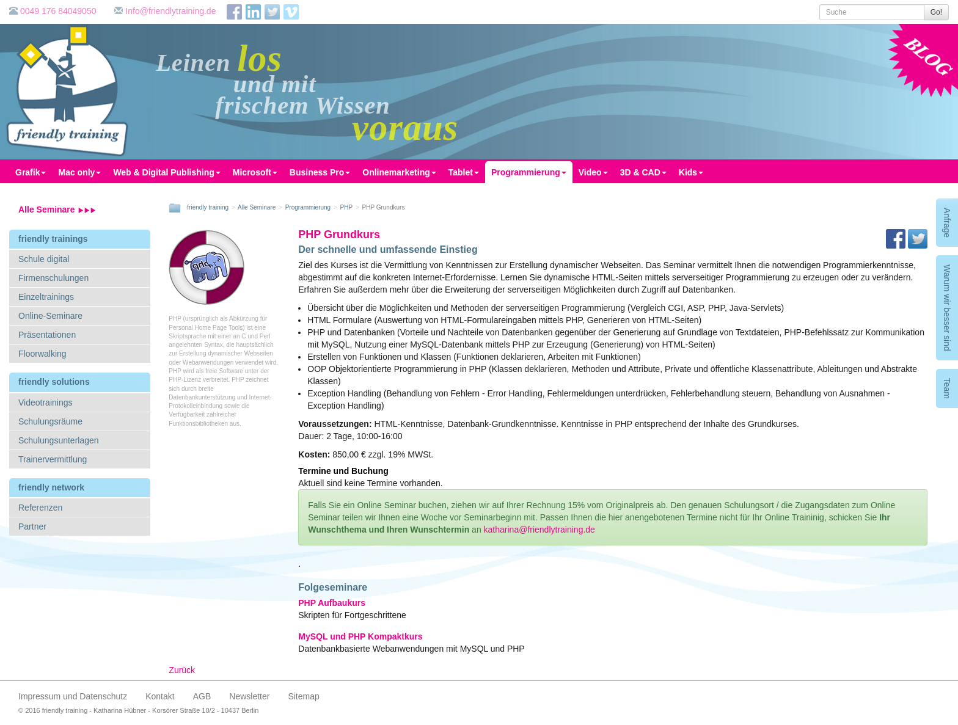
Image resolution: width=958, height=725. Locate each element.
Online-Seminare (50, 316)
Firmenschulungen (53, 278)
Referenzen (40, 507)
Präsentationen (47, 335)
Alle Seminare (57, 209)
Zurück (182, 670)
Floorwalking (42, 354)
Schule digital (43, 259)
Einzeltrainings (46, 297)
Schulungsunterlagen (58, 440)
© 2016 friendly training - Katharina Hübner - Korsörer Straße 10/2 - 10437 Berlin (138, 710)
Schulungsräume (50, 421)
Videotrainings (45, 402)
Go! (936, 12)
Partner (32, 526)
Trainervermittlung (52, 459)
